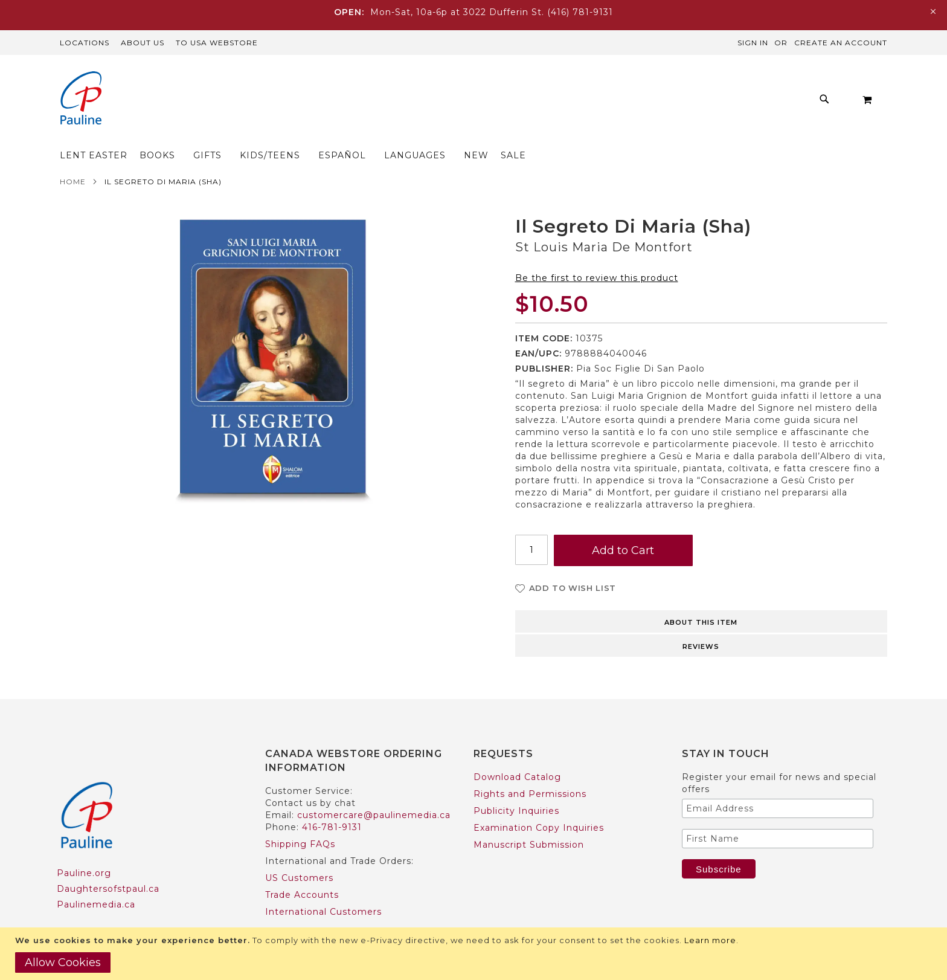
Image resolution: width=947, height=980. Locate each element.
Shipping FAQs (300, 820)
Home (73, 158)
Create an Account (840, 42)
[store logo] (81, 99)
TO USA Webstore (217, 42)
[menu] (441, 102)
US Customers (299, 854)
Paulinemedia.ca (96, 880)
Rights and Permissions (530, 770)
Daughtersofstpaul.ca (108, 865)
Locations (84, 42)
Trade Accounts (302, 871)
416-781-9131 (332, 803)
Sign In (752, 42)
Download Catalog (517, 753)
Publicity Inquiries (516, 787)
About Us (142, 42)
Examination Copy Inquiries (539, 804)
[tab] (701, 597)
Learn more (710, 940)
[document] (475, 954)
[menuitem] (229, 102)
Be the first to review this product (596, 254)
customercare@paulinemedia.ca (374, 791)
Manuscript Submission (529, 821)
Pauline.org (84, 849)
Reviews (700, 623)
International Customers (323, 888)
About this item (700, 599)
